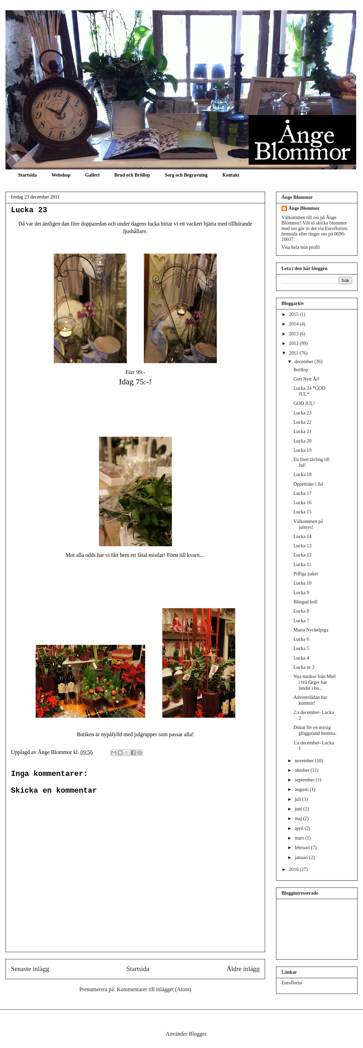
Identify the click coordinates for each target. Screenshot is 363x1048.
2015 (294, 314)
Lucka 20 (302, 441)
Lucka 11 (302, 564)
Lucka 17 (302, 493)
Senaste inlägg (30, 968)
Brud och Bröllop (132, 175)
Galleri (92, 175)
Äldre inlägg (243, 968)
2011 (294, 353)
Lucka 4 (301, 658)
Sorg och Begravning (186, 175)
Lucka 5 (301, 648)
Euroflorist (291, 982)
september (305, 779)
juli (298, 799)
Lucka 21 (302, 431)
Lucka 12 (302, 555)
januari (302, 857)
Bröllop (300, 369)
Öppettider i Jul (308, 484)
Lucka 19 (302, 450)
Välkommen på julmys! (308, 524)
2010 (294, 869)
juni (299, 808)
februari (303, 847)
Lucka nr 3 (303, 667)
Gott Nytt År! (306, 379)
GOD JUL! (304, 403)
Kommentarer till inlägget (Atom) (154, 989)
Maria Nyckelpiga (310, 629)
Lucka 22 (302, 422)
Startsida (27, 175)
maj (299, 818)
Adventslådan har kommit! (310, 700)
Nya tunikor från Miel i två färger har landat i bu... (314, 682)
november (305, 760)
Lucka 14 (302, 536)
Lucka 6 (301, 639)
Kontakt (230, 175)
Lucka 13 (302, 545)
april (299, 828)
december (304, 361)
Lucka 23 (29, 210)
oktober (302, 770)
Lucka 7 (301, 620)
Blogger (197, 1034)
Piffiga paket (305, 573)
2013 (294, 333)
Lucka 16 (302, 502)
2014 (294, 324)
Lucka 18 (302, 474)
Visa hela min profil (300, 247)
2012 (294, 343)
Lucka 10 (302, 583)
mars (300, 838)
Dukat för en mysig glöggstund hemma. (314, 730)
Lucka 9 (301, 592)
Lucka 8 (301, 611)
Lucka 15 (302, 511)
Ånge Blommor (304, 208)
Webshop (60, 175)
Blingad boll (305, 601)
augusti (302, 789)
